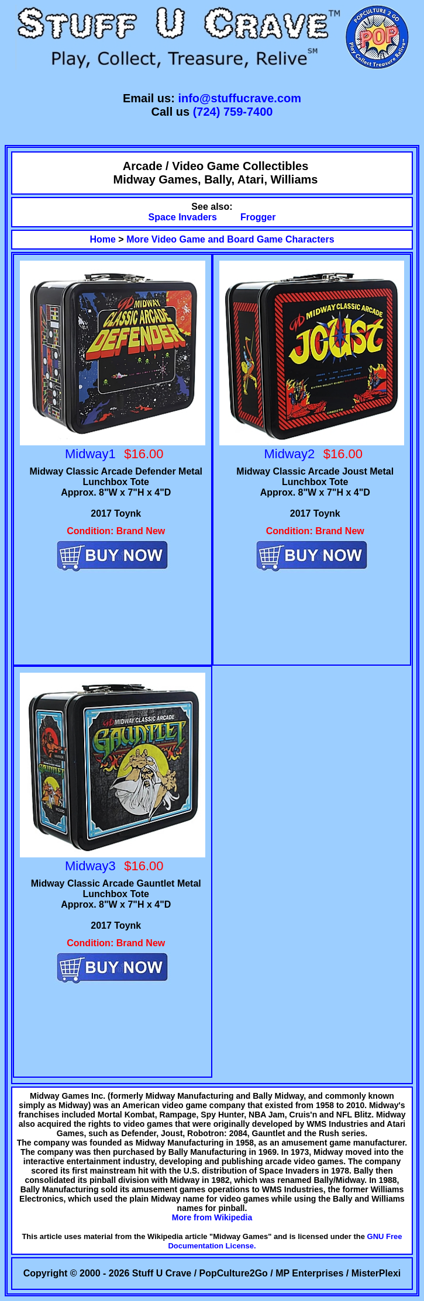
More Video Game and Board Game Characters (230, 239)
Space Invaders (183, 217)
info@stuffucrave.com (239, 98)
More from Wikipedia (212, 1217)
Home (102, 239)
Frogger (257, 217)
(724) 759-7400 (233, 111)
